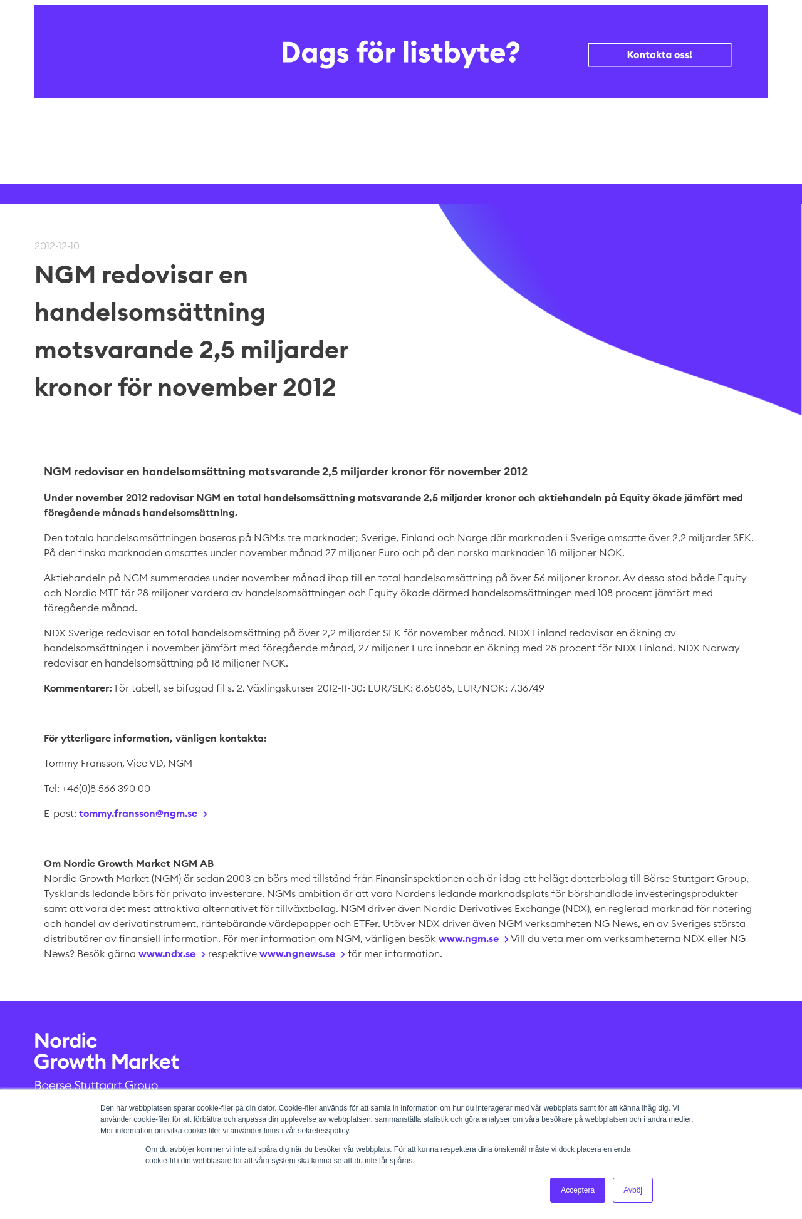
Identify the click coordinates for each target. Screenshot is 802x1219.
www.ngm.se (469, 938)
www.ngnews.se (297, 953)
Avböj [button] (632, 1190)
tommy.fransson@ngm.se (138, 813)
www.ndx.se (166, 953)
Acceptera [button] (578, 1190)
